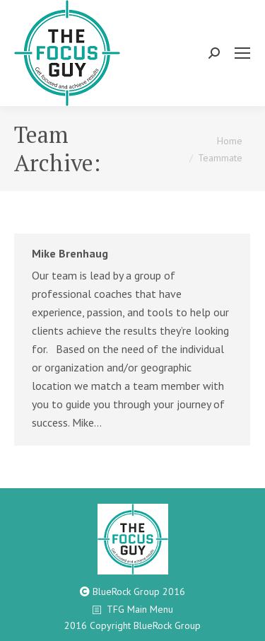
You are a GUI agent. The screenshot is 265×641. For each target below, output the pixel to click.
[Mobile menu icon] (242, 53)
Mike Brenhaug (70, 253)
